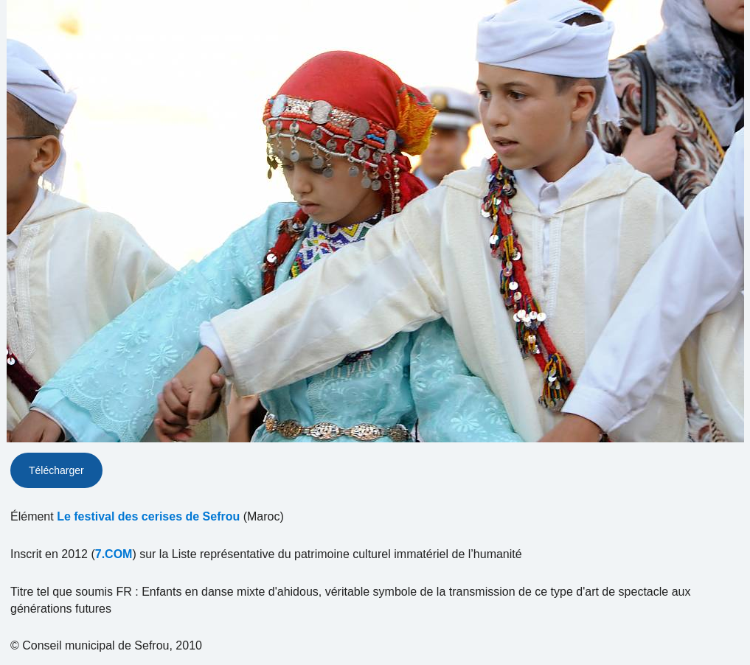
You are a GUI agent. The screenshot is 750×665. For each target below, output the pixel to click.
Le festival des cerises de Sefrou (148, 516)
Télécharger (56, 470)
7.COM (114, 554)
